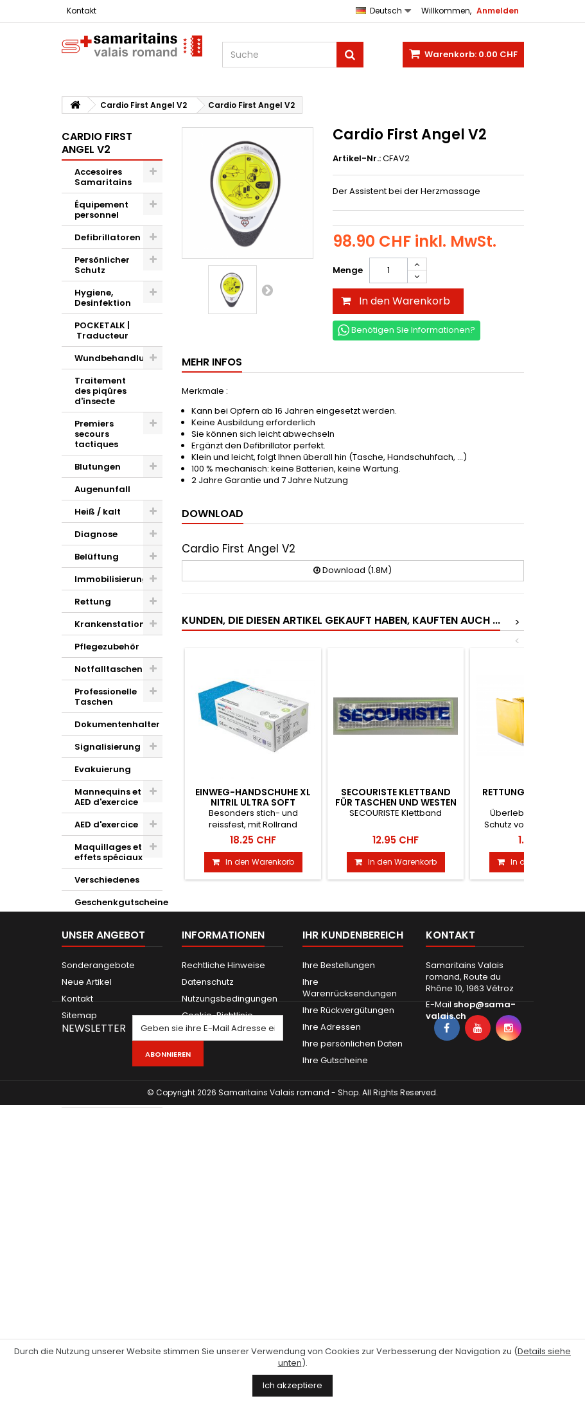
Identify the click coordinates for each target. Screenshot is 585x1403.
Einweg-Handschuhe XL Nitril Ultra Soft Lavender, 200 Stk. (253, 803)
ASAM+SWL (98, 1054)
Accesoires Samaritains (103, 177)
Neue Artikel (87, 1204)
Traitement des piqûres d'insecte (100, 391)
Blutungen (97, 467)
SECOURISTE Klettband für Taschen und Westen (396, 797)
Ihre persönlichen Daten (352, 1266)
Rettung (92, 602)
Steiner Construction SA (104, 1086)
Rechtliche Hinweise (223, 1187)
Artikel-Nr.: (357, 158)
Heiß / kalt (97, 512)
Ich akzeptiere (292, 1385)
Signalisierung (107, 747)
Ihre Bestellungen (338, 1187)
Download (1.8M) (352, 570)
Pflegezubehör (106, 646)
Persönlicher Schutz (102, 265)
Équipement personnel (101, 210)
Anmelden (497, 10)
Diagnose (96, 534)
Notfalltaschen (108, 669)
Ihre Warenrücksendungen (349, 1210)
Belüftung (96, 557)
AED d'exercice (106, 824)
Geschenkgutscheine (118, 902)
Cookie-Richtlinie (217, 1237)
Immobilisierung (111, 579)
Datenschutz (208, 1204)
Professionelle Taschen (105, 696)
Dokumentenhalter (117, 724)
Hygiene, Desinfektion (102, 298)
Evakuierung (102, 769)
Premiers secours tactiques (96, 434)
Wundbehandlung (115, 358)
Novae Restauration (104, 1026)
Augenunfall (102, 489)
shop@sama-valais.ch (471, 1232)
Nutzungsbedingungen (229, 1221)
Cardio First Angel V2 (101, 993)
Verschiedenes (106, 880)
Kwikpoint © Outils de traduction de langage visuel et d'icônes (107, 945)
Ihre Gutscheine (335, 1282)
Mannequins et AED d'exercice (107, 797)
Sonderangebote (98, 1187)
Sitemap (79, 1237)
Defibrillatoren (107, 237)
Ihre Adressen (331, 1249)
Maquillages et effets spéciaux (108, 852)
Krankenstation (109, 624)
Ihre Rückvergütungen (348, 1232)
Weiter (267, 289)
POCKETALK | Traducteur (102, 330)
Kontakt (81, 10)
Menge (348, 270)
